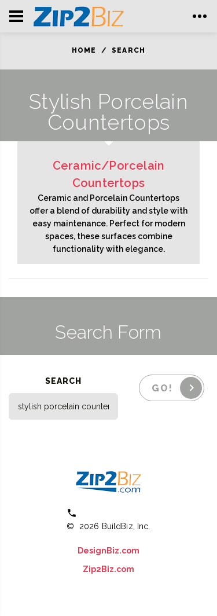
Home (84, 50)
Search (128, 50)
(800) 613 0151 (116, 512)
